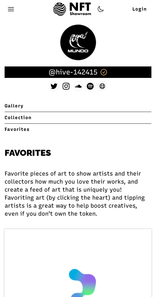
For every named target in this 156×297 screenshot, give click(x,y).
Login (139, 9)
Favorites (17, 129)
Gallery (14, 106)
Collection (18, 117)
